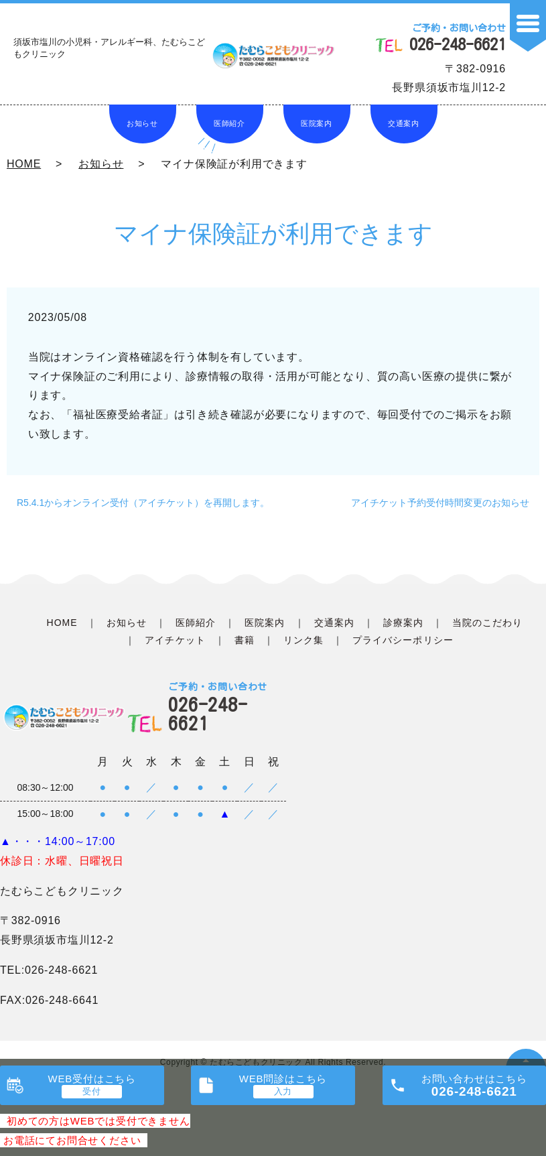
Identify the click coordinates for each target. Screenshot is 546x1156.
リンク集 (303, 640)
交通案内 (403, 123)
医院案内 (316, 123)
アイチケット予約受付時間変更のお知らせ (440, 502)
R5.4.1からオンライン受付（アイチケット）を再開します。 (143, 502)
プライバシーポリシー (403, 640)
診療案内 (403, 622)
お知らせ (142, 123)
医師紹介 (229, 123)
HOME (24, 164)
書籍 (244, 640)
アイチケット (175, 640)
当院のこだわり (487, 622)
